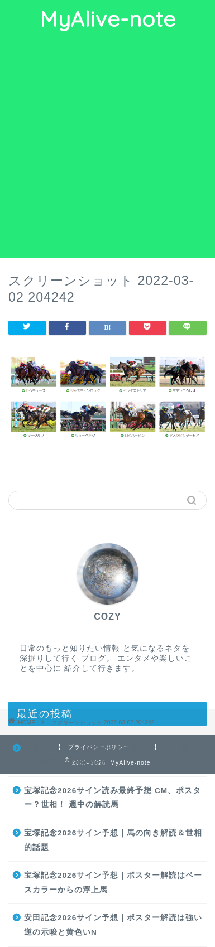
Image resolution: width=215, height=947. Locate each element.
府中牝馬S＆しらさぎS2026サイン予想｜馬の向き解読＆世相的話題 (110, 755)
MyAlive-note (108, 19)
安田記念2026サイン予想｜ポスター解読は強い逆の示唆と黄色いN (113, 925)
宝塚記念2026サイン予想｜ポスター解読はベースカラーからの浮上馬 (113, 882)
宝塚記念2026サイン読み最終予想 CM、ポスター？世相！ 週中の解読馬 (112, 797)
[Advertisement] (107, 145)
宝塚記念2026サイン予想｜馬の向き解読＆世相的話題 (113, 840)
